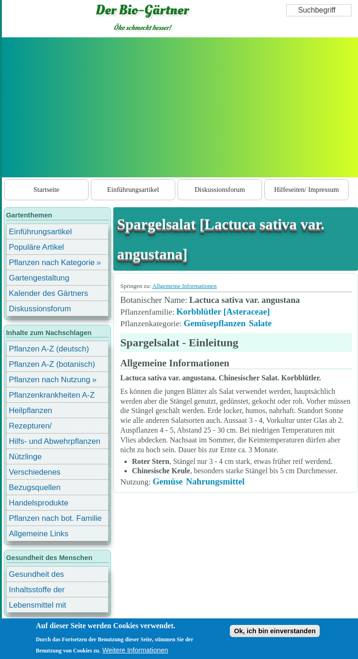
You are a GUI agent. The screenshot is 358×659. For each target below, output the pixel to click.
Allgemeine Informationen (184, 285)
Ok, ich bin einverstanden (275, 631)
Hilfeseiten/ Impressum (306, 189)
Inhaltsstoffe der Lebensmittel (37, 591)
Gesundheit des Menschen (36, 576)
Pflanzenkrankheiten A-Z (52, 395)
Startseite (46, 189)
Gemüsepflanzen (215, 323)
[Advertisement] (180, 107)
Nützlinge (25, 456)
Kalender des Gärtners (48, 293)
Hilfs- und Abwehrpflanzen (54, 441)
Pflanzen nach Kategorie (52, 262)
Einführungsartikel (133, 189)
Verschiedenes (35, 472)
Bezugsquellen (35, 487)
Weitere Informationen (135, 650)
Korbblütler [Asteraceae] (223, 311)
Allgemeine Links (39, 533)
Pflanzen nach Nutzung (49, 379)
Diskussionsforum (219, 189)
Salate (260, 323)
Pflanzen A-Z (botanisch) (52, 364)
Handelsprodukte (39, 502)
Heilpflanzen (30, 410)
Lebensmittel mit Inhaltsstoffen (37, 606)
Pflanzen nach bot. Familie (55, 518)
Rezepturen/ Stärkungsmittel (36, 427)
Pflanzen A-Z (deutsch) (49, 348)
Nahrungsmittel (215, 481)
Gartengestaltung (39, 277)
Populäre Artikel (36, 247)
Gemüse (167, 481)
